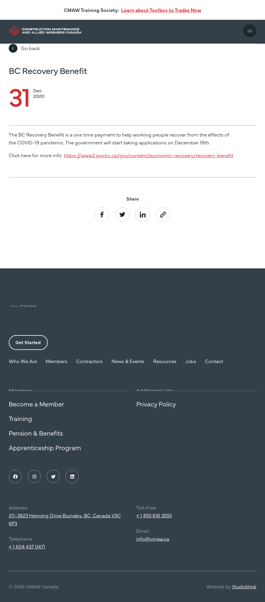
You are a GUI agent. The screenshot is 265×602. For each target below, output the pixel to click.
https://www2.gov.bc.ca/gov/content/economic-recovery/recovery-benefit (148, 155)
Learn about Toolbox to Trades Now (161, 9)
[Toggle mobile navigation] (249, 30)
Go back (24, 48)
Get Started (28, 345)
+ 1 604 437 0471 (27, 549)
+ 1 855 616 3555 (154, 517)
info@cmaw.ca (152, 541)
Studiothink (244, 589)
